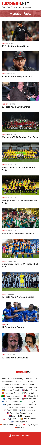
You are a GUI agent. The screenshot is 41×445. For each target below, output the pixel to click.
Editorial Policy (17, 379)
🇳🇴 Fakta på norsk (29, 399)
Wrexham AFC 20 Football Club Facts (20, 137)
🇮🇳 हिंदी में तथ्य (31, 405)
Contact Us (20, 382)
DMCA (24, 384)
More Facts (32, 387)
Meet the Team (31, 379)
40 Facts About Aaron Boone (16, 46)
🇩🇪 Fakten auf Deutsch (10, 390)
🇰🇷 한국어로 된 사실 (27, 410)
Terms (31, 384)
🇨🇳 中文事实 (19, 427)
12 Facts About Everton (13, 327)
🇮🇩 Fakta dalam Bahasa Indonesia (19, 407)
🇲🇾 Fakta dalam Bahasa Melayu (19, 413)
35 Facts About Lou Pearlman (16, 107)
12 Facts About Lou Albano (15, 357)
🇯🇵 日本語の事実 (10, 410)
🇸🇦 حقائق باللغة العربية (28, 402)
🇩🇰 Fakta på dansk (31, 396)
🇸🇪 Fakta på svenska (11, 399)
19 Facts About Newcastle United (18, 297)
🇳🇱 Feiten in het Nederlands (19, 416)
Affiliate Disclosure (12, 384)
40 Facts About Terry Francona (17, 76)
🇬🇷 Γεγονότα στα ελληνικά (13, 405)
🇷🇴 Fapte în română (28, 419)
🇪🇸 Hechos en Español (11, 393)
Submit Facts (20, 387)
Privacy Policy (7, 387)
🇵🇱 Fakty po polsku (10, 419)
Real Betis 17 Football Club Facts (18, 233)
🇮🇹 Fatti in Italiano (29, 393)
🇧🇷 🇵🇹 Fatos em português (11, 396)
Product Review (8, 382)
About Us (5, 379)
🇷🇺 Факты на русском (19, 422)
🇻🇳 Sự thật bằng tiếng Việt (10, 425)
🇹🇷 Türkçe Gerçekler (31, 425)
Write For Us (32, 382)
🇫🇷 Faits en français (29, 390)
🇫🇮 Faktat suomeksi (9, 402)
